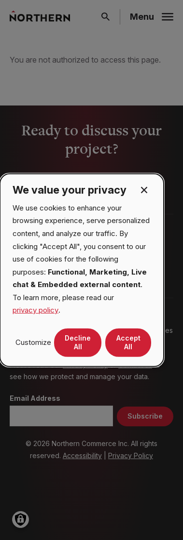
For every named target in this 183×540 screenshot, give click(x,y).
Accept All (128, 342)
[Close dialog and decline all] (144, 189)
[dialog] (82, 269)
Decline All (78, 342)
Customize (33, 342)
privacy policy (35, 310)
